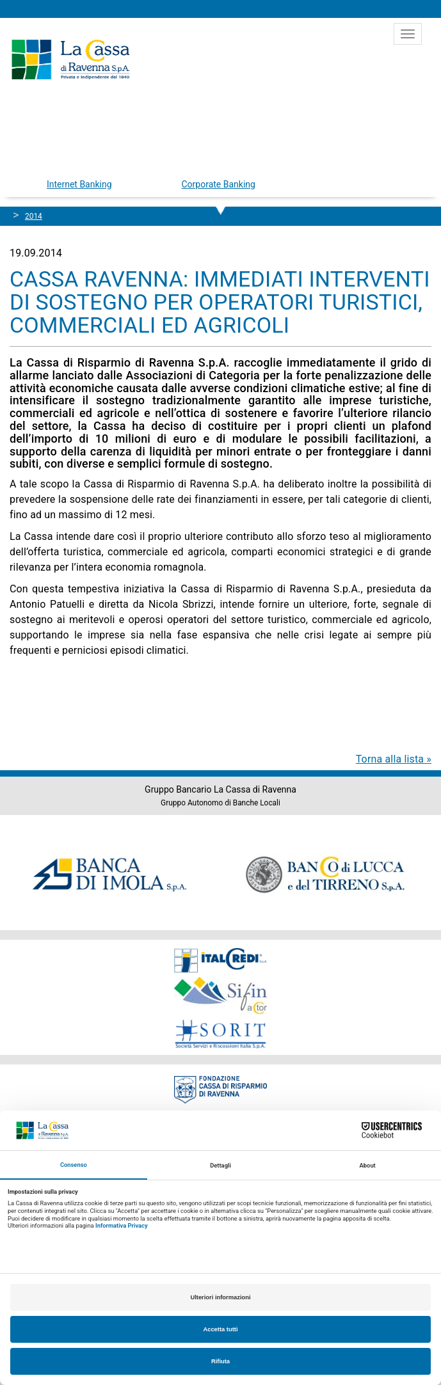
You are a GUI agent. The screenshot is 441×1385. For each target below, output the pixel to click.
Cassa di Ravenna (70, 59)
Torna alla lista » (393, 759)
